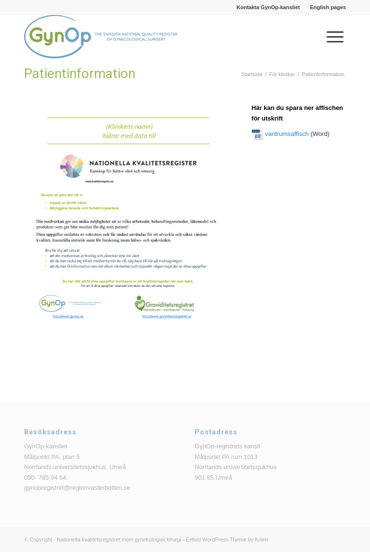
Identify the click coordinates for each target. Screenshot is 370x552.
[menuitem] (268, 7)
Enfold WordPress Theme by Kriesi (227, 539)
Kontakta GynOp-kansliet (268, 7)
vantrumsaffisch (287, 133)
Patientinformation (79, 73)
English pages (328, 7)
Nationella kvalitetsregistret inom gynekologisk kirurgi (119, 539)
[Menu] (330, 36)
